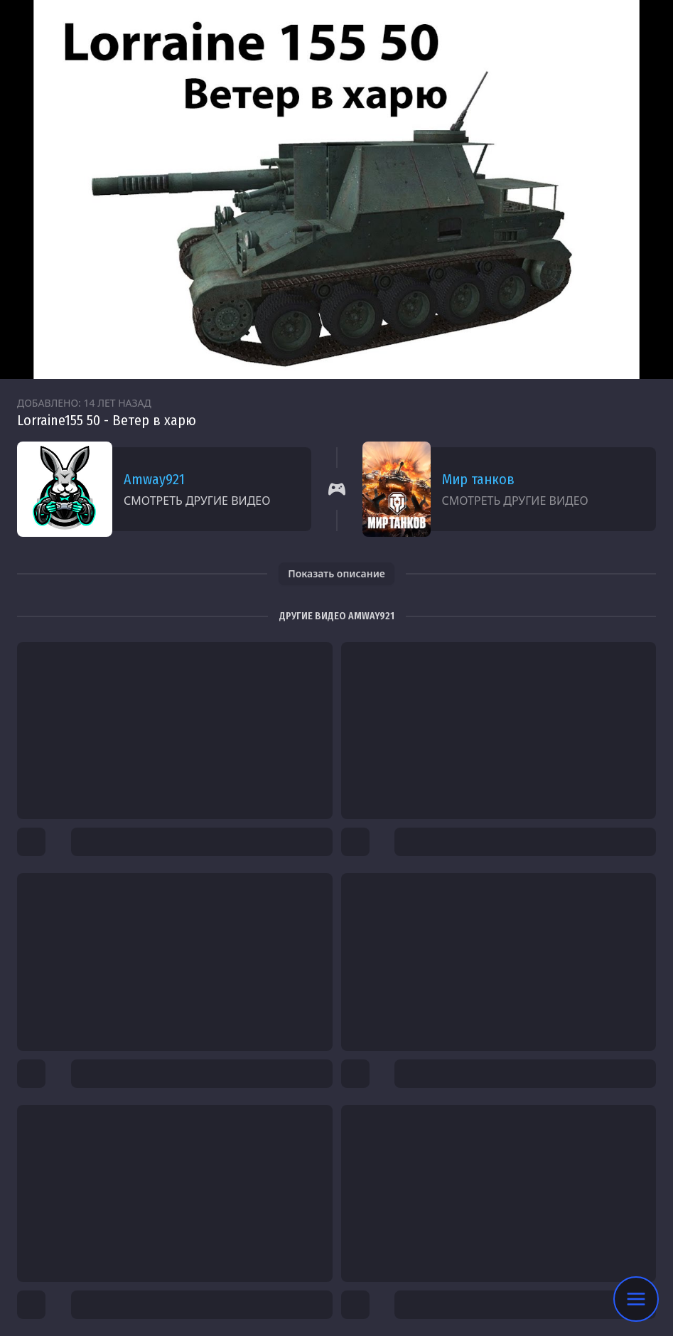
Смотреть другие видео (197, 500)
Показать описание (336, 573)
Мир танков (478, 479)
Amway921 (154, 479)
